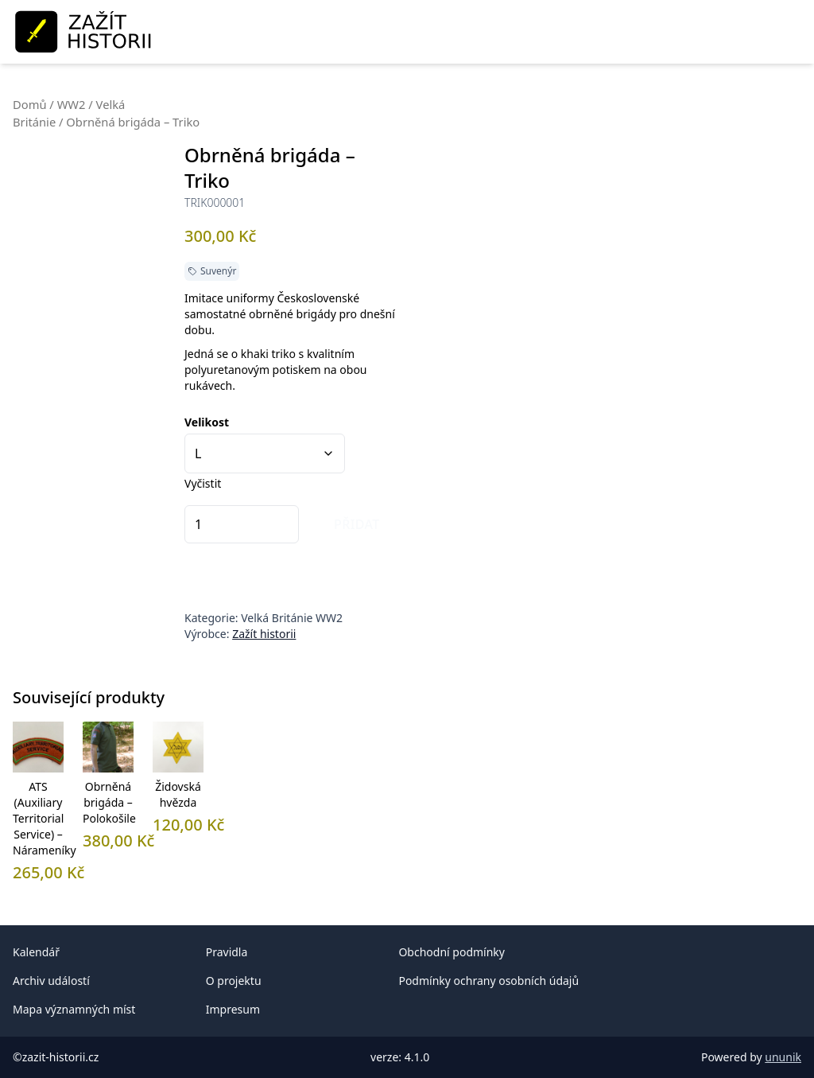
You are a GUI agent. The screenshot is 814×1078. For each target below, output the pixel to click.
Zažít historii (264, 633)
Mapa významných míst (74, 1009)
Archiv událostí (51, 980)
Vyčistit (202, 483)
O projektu (234, 980)
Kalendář (36, 951)
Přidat (357, 524)
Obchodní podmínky (451, 951)
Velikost (206, 422)
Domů (30, 104)
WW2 (71, 104)
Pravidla (227, 951)
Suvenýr (218, 271)
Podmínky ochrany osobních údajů (488, 980)
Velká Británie (276, 617)
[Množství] (241, 524)
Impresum (233, 1009)
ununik (783, 1056)
